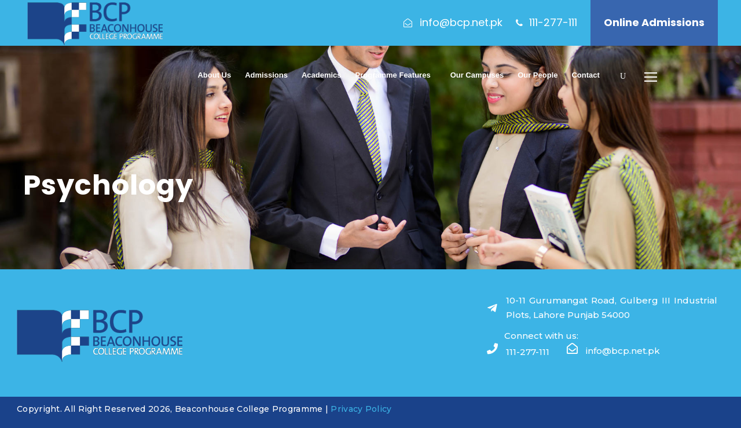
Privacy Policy (361, 409)
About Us (214, 75)
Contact (585, 75)
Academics (322, 75)
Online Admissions (654, 22)
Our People (537, 75)
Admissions (266, 75)
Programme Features (393, 75)
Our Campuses (477, 75)
